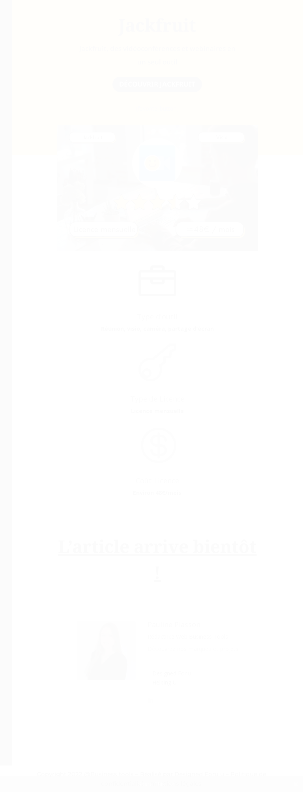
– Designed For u (169, 673)
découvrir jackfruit (157, 84)
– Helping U (162, 682)
